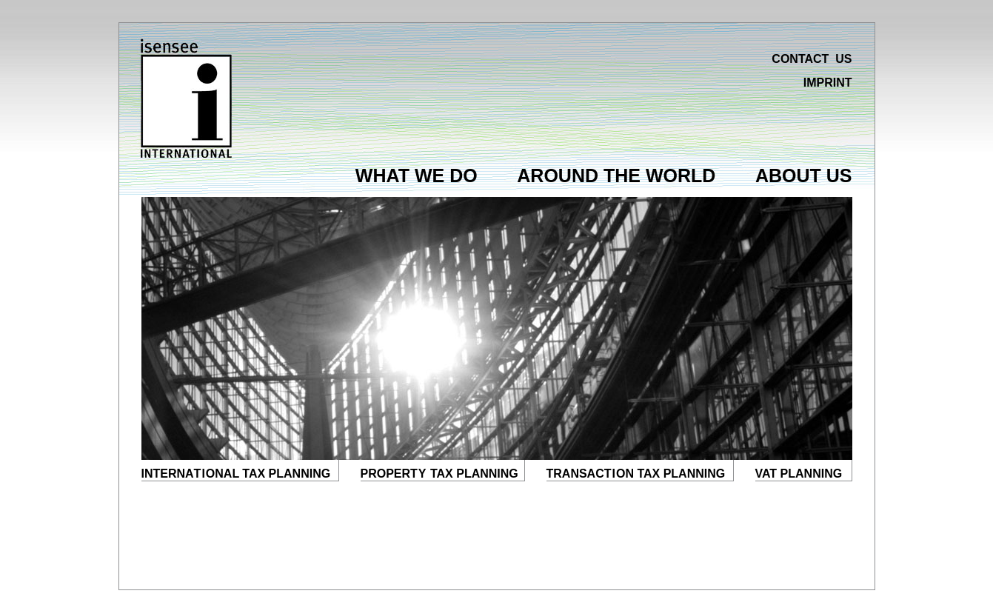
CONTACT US (812, 59)
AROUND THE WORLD (616, 175)
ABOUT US (803, 175)
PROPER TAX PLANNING (439, 473)
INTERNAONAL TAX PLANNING (236, 473)
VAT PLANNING (799, 473)
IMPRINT (827, 82)
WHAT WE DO (416, 175)
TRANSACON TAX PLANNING (636, 473)
